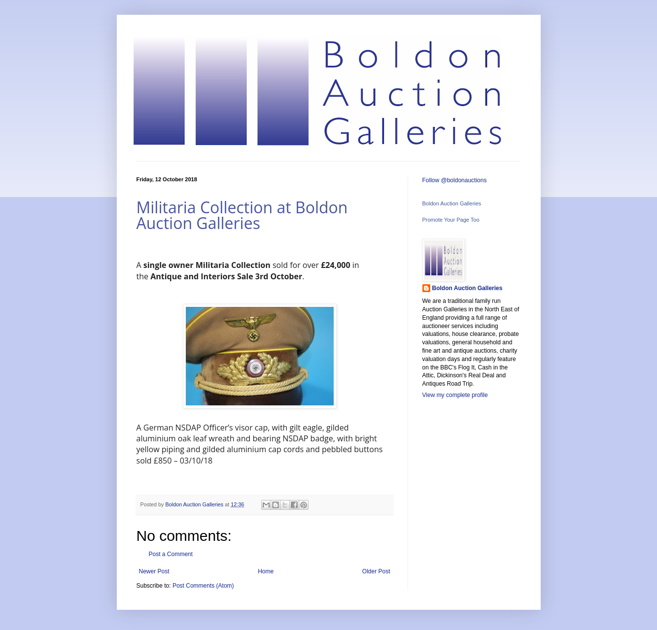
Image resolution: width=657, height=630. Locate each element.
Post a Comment (171, 554)
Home (266, 571)
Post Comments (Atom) (203, 585)
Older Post (376, 571)
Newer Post (154, 571)
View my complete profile (455, 395)
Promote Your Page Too (451, 220)
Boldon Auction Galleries (452, 203)
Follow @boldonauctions (454, 180)
